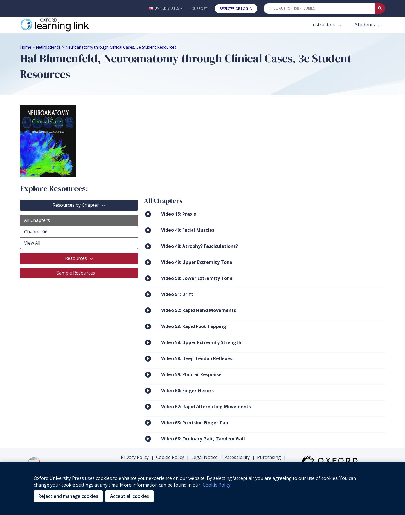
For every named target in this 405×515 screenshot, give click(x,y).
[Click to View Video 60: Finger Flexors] (148, 390)
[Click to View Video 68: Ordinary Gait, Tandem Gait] (148, 438)
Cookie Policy (170, 457)
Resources (76, 258)
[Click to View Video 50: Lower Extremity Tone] (148, 278)
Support (199, 8)
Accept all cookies (129, 496)
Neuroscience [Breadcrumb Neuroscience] (48, 47)
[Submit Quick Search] (380, 8)
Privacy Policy (135, 457)
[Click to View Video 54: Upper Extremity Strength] (148, 342)
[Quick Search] (319, 8)
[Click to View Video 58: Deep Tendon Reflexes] (148, 358)
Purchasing (269, 457)
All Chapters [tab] (37, 220)
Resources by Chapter (76, 205)
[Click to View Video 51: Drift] (148, 294)
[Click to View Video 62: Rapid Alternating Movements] (148, 406)
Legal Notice (204, 457)
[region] (202, 488)
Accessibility (237, 457)
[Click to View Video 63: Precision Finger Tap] (148, 422)
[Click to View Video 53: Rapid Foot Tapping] (148, 326)
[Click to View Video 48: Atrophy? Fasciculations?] (148, 246)
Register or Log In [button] (236, 8)
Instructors (324, 24)
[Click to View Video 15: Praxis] (148, 214)
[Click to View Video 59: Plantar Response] (148, 374)
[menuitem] (264, 216)
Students (365, 24)
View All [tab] (32, 243)
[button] (165, 8)
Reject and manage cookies (68, 496)
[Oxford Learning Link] (62, 25)
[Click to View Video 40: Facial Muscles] (148, 230)
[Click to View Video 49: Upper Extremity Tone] (148, 262)
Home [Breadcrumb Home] (25, 47)
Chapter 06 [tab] (36, 232)
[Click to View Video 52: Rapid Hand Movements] (148, 310)
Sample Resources (76, 273)
